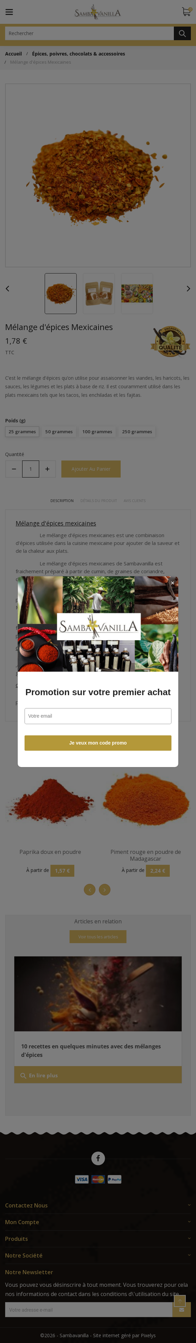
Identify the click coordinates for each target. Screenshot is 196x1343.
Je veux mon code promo (98, 743)
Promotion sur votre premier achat (97, 692)
